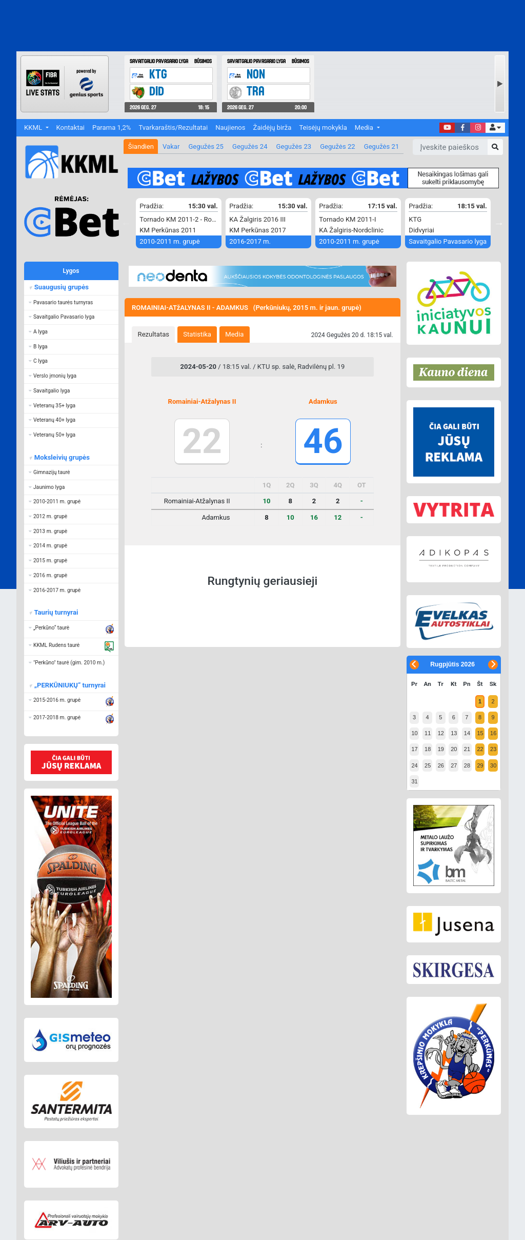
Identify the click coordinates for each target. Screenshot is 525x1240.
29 (480, 765)
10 (414, 733)
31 (414, 781)
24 (414, 765)
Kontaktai (70, 127)
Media (365, 127)
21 (467, 749)
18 (428, 749)
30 (493, 765)
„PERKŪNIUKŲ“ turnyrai (69, 685)
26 (441, 765)
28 (467, 765)
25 (428, 765)
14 (467, 733)
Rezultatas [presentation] (154, 334)
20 (454, 749)
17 (414, 749)
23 (493, 749)
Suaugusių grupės (61, 287)
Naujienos (230, 127)
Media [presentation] (234, 334)
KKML (34, 127)
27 (454, 765)
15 (480, 733)
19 (441, 749)
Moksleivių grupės (61, 457)
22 (480, 749)
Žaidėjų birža (272, 127)
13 (454, 733)
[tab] (153, 334)
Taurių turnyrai (55, 612)
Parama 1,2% (111, 127)
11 (428, 733)
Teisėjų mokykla (323, 127)
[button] (495, 128)
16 (493, 733)
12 (441, 733)
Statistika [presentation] (197, 334)
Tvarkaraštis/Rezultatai (173, 127)
